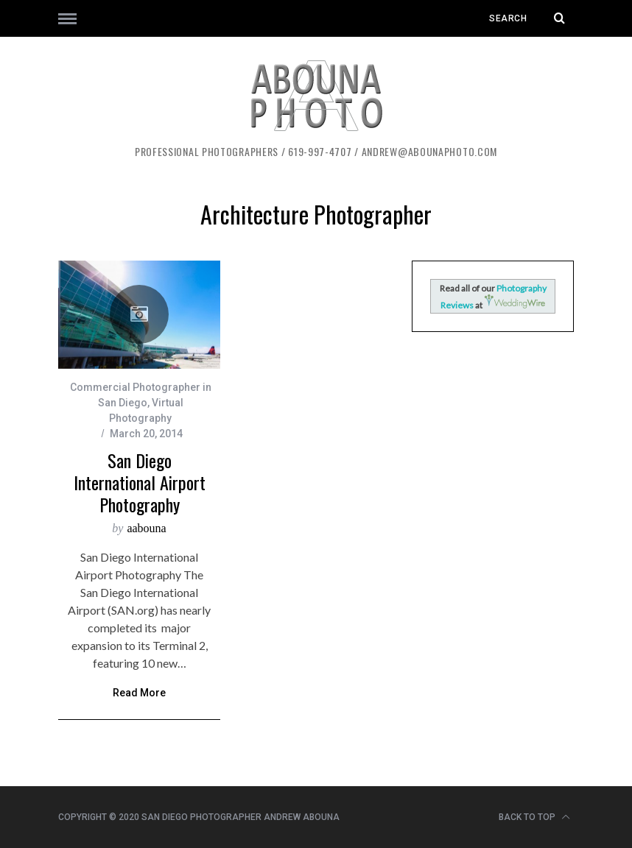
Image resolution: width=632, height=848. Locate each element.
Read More (139, 693)
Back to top (534, 817)
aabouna (146, 528)
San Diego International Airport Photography (140, 482)
